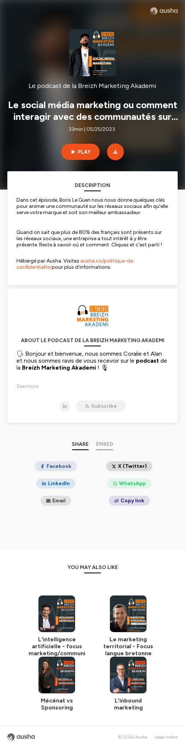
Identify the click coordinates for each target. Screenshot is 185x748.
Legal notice (166, 737)
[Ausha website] (164, 11)
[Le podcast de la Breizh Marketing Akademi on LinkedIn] (64, 406)
